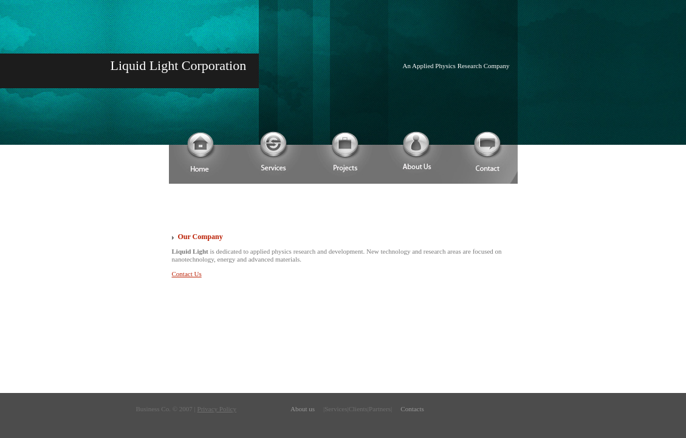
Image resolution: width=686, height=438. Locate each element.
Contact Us (187, 273)
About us (302, 408)
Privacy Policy (216, 408)
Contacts (412, 408)
